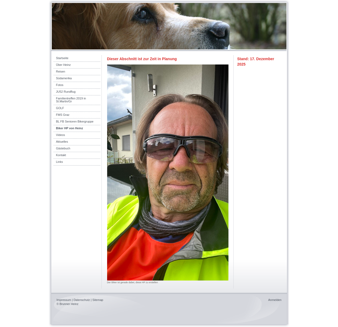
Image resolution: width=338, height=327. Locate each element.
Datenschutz (82, 299)
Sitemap (97, 299)
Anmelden (275, 299)
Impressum (64, 299)
